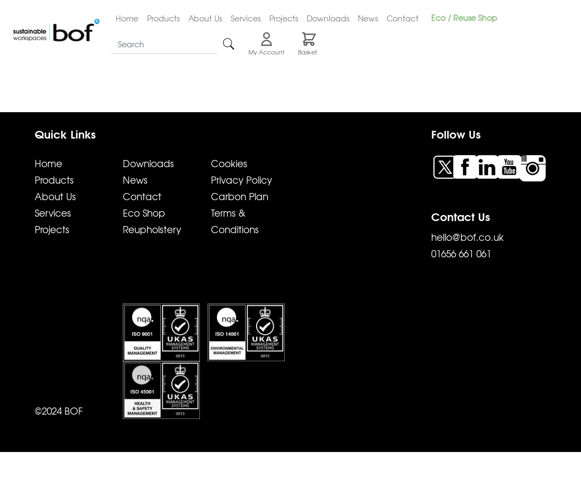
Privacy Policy (241, 179)
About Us (205, 18)
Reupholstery (152, 229)
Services (245, 18)
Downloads (328, 18)
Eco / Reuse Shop (464, 17)
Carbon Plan (239, 196)
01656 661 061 (461, 253)
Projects (283, 18)
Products (163, 18)
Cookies (229, 163)
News (368, 18)
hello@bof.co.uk (467, 237)
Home (127, 18)
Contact (403, 18)
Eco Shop (144, 212)
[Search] (164, 44)
